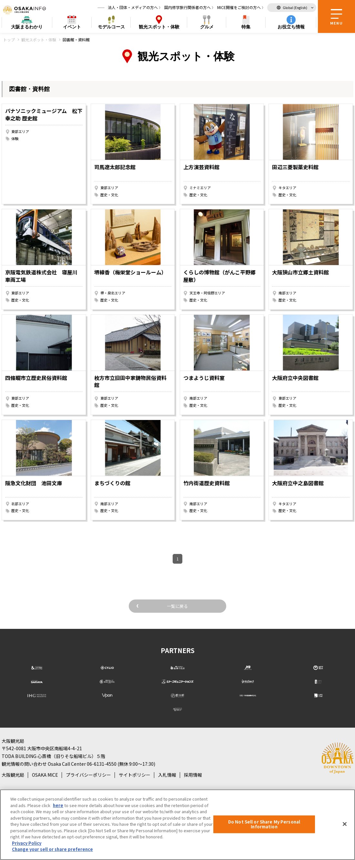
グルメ (207, 27)
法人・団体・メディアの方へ (133, 8)
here (58, 805)
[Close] (345, 824)
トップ (9, 39)
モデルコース (111, 27)
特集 (245, 27)
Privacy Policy (26, 843)
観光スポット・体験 (38, 39)
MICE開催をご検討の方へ (239, 8)
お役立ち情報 (291, 27)
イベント (72, 27)
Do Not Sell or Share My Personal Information (264, 824)
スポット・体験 (159, 28)
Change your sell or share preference (52, 849)
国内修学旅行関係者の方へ (187, 8)
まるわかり (27, 28)
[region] (177, 824)
